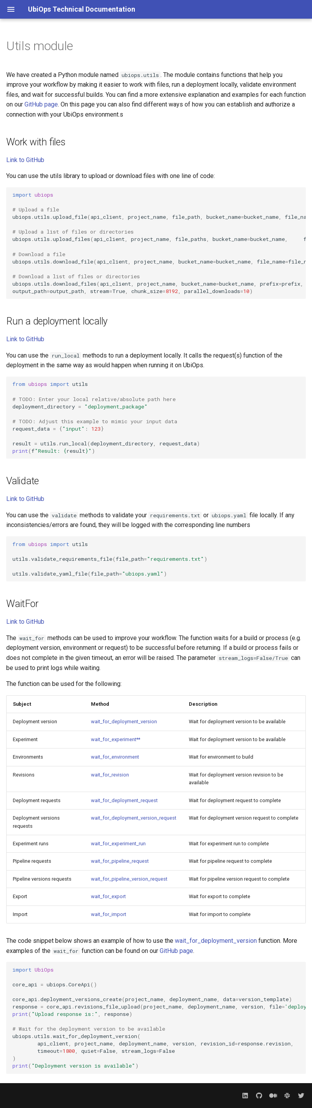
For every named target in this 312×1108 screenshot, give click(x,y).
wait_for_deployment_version (124, 721)
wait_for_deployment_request (124, 800)
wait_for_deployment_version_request (133, 818)
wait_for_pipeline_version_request (129, 879)
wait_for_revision (110, 775)
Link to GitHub (25, 160)
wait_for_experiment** (115, 739)
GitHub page (41, 104)
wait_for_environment (115, 757)
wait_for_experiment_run (118, 843)
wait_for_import (108, 914)
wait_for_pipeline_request (120, 861)
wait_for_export (108, 896)
